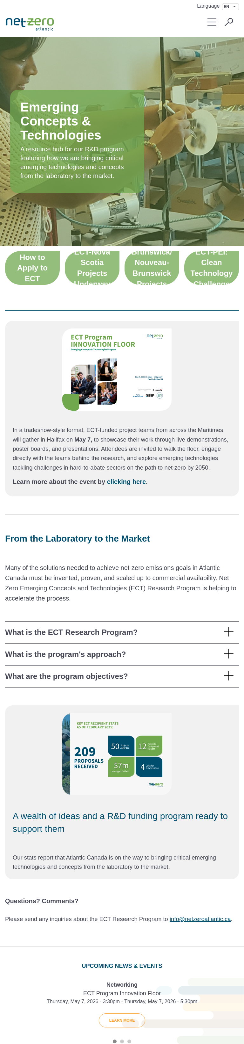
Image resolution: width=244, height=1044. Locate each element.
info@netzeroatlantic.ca (200, 919)
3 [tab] (129, 1041)
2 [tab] (122, 1041)
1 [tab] (115, 1041)
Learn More (122, 1020)
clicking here (126, 481)
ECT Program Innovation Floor (122, 993)
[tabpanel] (122, 1006)
